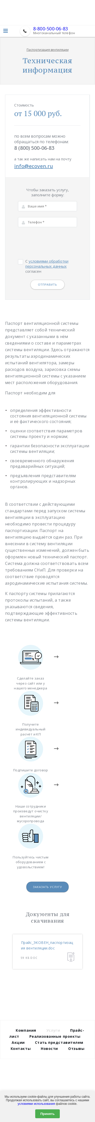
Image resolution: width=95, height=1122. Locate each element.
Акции (18, 1042)
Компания (26, 1030)
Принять (47, 1114)
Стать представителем (59, 1042)
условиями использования (36, 1104)
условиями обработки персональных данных (46, 264)
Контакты (21, 1048)
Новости (49, 1048)
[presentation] (56, 243)
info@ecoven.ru (33, 166)
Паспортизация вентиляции (48, 50)
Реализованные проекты (55, 1036)
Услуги (53, 1030)
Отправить (47, 284)
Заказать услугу (47, 887)
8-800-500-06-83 (50, 29)
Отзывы (76, 1048)
